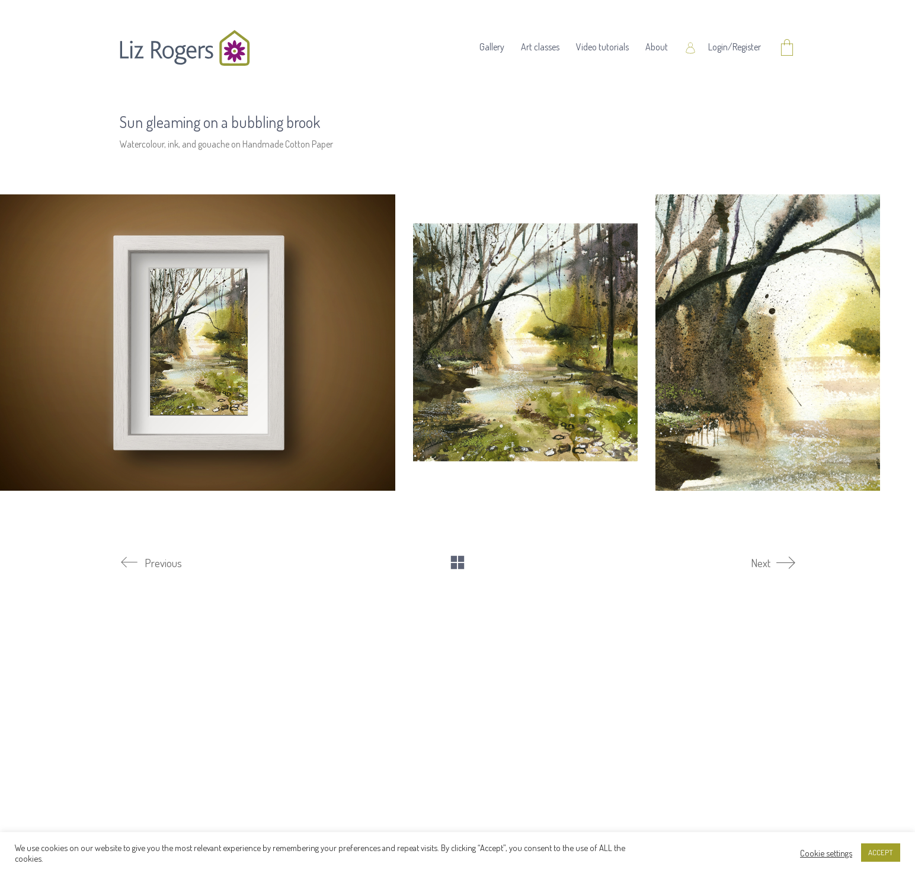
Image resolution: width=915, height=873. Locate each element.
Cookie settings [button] (826, 853)
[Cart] (787, 48)
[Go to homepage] (185, 48)
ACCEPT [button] (880, 852)
